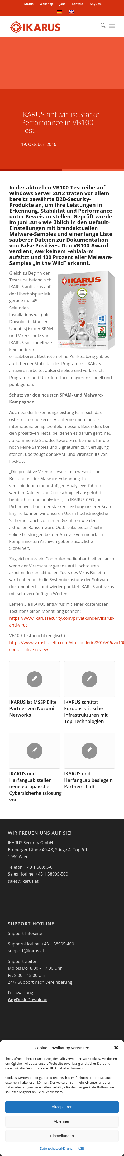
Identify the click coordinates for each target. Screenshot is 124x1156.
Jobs (62, 4)
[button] (116, 1047)
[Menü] (112, 26)
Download (27, 999)
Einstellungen (62, 1136)
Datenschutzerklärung (56, 1148)
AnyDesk (96, 4)
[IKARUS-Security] (51, 26)
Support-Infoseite (25, 933)
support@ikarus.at (26, 951)
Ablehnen (62, 1121)
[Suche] (100, 26)
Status (29, 4)
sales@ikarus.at (23, 881)
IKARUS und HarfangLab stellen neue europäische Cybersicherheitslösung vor (35, 786)
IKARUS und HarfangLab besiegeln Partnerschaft (88, 780)
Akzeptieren (61, 1107)
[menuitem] (29, 4)
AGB (81, 1148)
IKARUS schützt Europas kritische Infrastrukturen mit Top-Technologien (86, 712)
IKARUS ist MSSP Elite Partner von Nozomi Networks (32, 708)
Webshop (46, 4)
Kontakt (77, 4)
